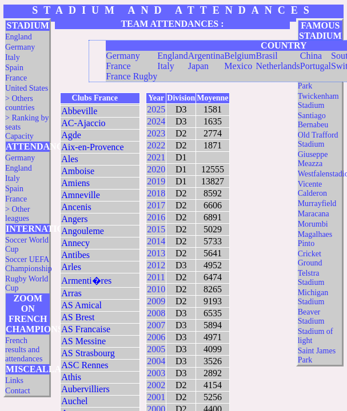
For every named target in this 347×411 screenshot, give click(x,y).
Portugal (315, 66)
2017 (156, 205)
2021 (156, 157)
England (18, 37)
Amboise (77, 171)
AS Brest (77, 317)
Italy (12, 57)
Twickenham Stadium (318, 101)
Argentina (206, 56)
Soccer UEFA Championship (28, 264)
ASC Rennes (84, 365)
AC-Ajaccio (83, 123)
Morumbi (313, 224)
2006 (156, 337)
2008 (156, 313)
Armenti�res (86, 280)
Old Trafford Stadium (318, 139)
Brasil (266, 56)
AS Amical (81, 305)
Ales (69, 159)
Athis (71, 377)
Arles (71, 267)
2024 (156, 121)
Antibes (75, 255)
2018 (156, 193)
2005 (156, 349)
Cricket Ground (310, 258)
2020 (156, 169)
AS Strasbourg (88, 353)
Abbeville (79, 111)
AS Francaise (85, 329)
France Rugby (131, 76)
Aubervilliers (85, 389)
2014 (156, 241)
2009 (156, 301)
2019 (156, 181)
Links (14, 380)
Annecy (75, 243)
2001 (156, 397)
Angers (74, 219)
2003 (156, 373)
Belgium (240, 56)
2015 (156, 229)
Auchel (74, 401)
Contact (17, 390)
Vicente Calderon (312, 189)
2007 (156, 325)
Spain (14, 67)
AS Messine (83, 341)
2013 (156, 253)
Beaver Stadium (311, 316)
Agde (71, 135)
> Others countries (19, 103)
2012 (156, 265)
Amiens (75, 183)
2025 (156, 109)
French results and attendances (23, 349)
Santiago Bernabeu (313, 120)
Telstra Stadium (311, 278)
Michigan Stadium (313, 297)
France (16, 78)
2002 (156, 385)
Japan (198, 66)
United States (26, 88)
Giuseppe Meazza (313, 159)
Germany (20, 47)
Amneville (80, 195)
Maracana (313, 213)
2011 (156, 277)
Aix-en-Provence (92, 147)
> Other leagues (17, 214)
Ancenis (76, 207)
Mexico (238, 66)
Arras (71, 293)
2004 (156, 361)
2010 (156, 289)
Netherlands (278, 66)
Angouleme (82, 231)
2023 (156, 133)
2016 (156, 217)
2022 (156, 145)
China (311, 56)
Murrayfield (317, 203)
